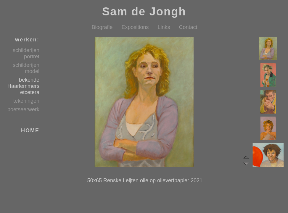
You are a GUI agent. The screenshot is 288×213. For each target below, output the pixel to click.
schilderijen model (26, 68)
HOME (30, 130)
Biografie (101, 27)
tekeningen (26, 101)
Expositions (135, 27)
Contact (188, 27)
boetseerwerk (23, 109)
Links (164, 27)
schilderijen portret (26, 53)
